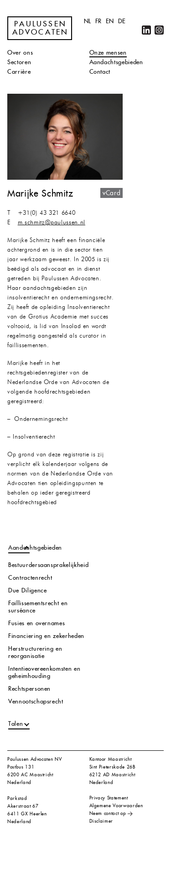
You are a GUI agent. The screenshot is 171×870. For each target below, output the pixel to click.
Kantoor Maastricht (110, 759)
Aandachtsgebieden (116, 62)
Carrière (19, 72)
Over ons (20, 52)
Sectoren (19, 62)
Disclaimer (101, 821)
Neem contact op (107, 813)
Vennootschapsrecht (35, 701)
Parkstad (17, 798)
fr (98, 21)
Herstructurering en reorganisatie (35, 652)
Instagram (159, 30)
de (122, 21)
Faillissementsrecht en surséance (37, 606)
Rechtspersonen (29, 689)
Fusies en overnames (36, 623)
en (110, 21)
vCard (111, 193)
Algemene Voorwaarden (116, 806)
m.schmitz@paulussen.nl (51, 223)
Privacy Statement (108, 798)
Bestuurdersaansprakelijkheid (48, 565)
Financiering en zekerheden (46, 636)
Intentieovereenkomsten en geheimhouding (44, 672)
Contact (100, 72)
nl (87, 21)
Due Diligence (27, 590)
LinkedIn (146, 30)
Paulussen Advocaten (40, 28)
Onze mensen (108, 52)
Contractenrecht (30, 578)
